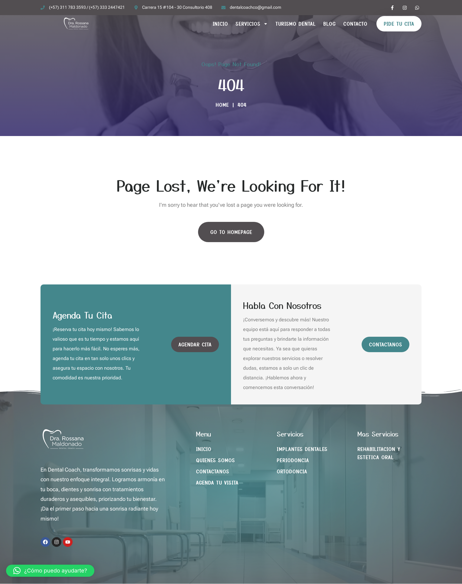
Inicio (220, 24)
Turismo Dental (295, 24)
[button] (50, 571)
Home (222, 105)
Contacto (355, 24)
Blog (329, 24)
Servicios (252, 23)
